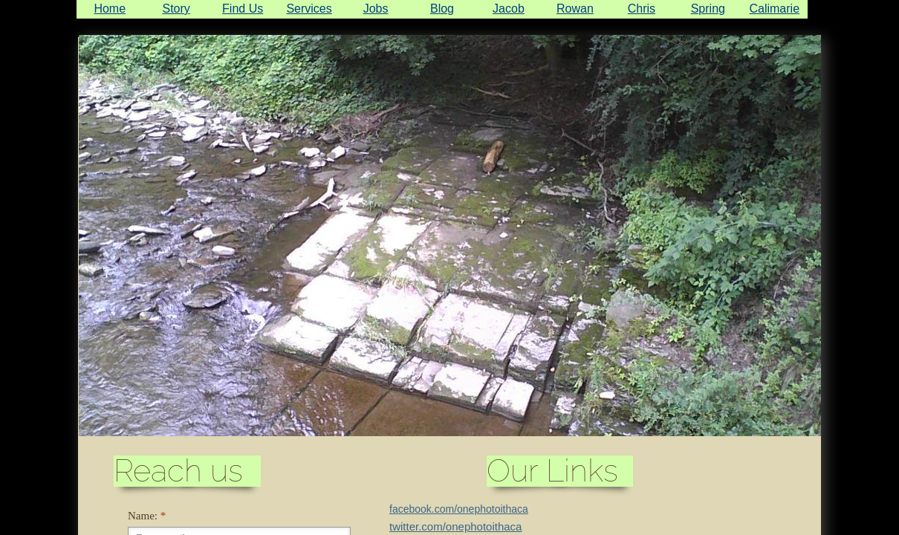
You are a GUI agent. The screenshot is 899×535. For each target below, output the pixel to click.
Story (176, 8)
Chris (641, 8)
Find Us (242, 8)
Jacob (509, 8)
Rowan (575, 8)
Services (308, 8)
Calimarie (774, 8)
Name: (147, 516)
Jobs (376, 8)
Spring (708, 8)
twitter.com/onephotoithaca (455, 526)
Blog (442, 8)
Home (110, 8)
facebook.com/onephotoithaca (458, 509)
